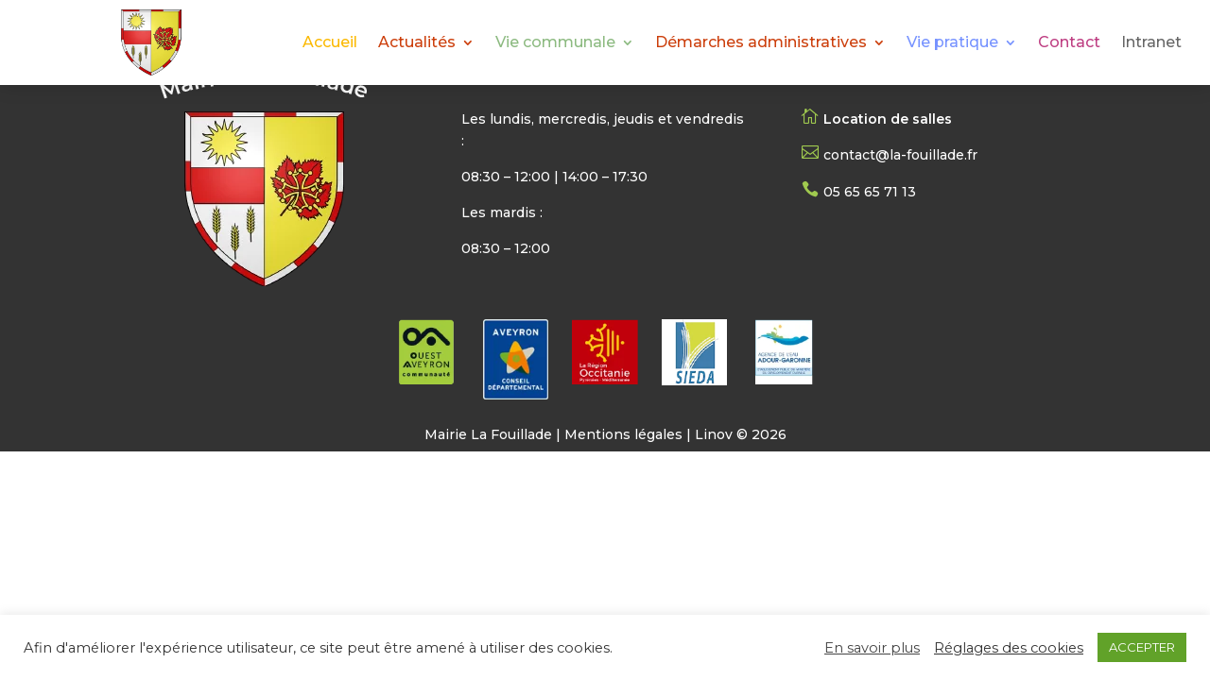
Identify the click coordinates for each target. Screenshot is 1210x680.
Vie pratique (952, 43)
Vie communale (555, 43)
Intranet (1151, 43)
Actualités (417, 43)
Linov (714, 434)
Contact (1069, 43)
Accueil (329, 43)
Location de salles (887, 119)
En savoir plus (872, 647)
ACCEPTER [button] (1142, 646)
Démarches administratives (761, 43)
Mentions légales (623, 434)
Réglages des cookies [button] (1008, 647)
